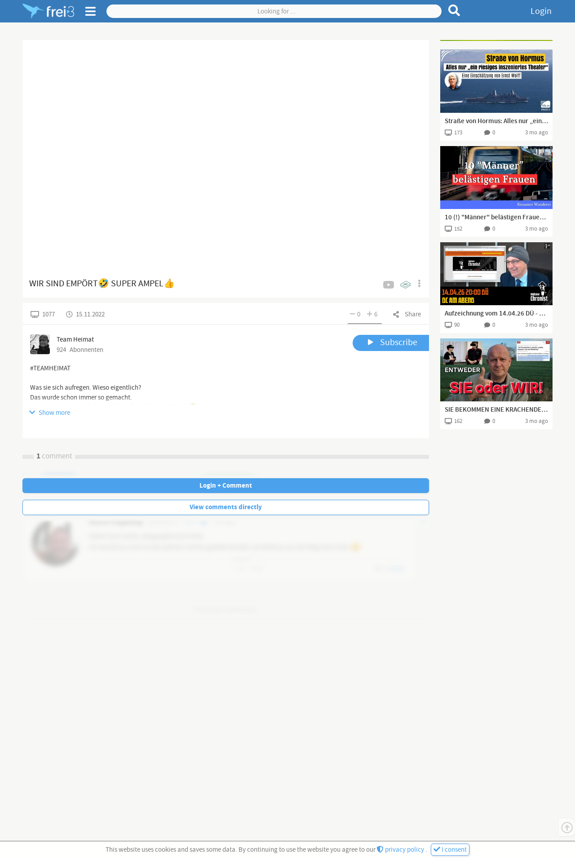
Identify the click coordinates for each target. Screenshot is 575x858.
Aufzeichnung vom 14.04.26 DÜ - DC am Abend (496, 313)
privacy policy (401, 849)
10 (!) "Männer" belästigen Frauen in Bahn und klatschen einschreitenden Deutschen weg (496, 217)
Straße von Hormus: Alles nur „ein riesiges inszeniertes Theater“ (496, 121)
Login (541, 11)
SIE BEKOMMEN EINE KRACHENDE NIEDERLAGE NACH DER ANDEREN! (496, 409)
